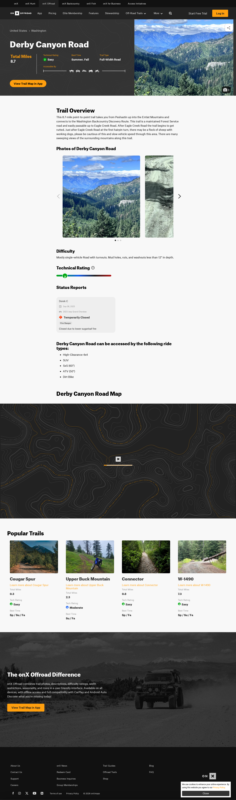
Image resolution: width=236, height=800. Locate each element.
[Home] (21, 13)
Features (93, 13)
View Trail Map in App (28, 83)
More (158, 13)
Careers (14, 785)
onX (16, 3)
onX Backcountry (70, 3)
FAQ (151, 772)
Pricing (52, 13)
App (39, 13)
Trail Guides (109, 765)
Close (206, 793)
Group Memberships (67, 785)
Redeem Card (63, 772)
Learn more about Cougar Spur (29, 585)
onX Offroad (48, 3)
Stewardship (112, 13)
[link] (93, 267)
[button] (228, 28)
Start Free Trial (197, 13)
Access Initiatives (137, 3)
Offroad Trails (110, 772)
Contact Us (16, 772)
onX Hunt (30, 3)
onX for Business (112, 3)
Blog (151, 765)
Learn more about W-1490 (194, 585)
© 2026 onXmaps (91, 793)
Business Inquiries (66, 778)
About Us (15, 765)
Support (14, 778)
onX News (62, 765)
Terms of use (56, 793)
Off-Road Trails (136, 13)
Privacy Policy (72, 793)
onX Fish (91, 3)
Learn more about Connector (140, 585)
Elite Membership (72, 13)
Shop (105, 778)
